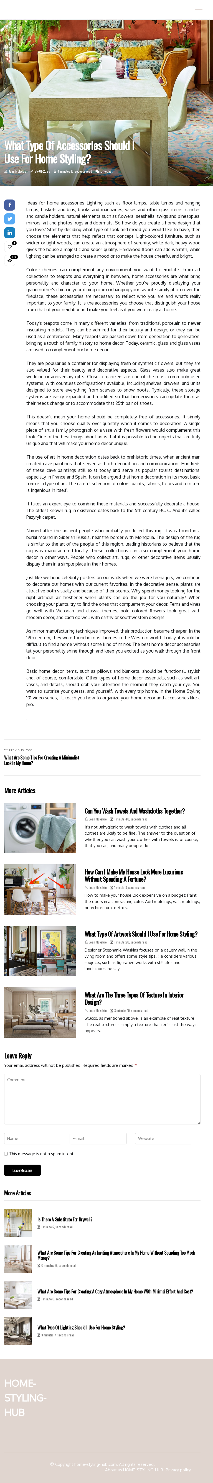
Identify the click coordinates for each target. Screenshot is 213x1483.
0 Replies (107, 171)
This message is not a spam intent (41, 1153)
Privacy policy (178, 1469)
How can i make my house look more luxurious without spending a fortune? (134, 875)
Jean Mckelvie (17, 171)
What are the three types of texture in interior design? (134, 998)
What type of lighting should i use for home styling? (81, 1327)
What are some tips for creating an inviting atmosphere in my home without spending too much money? (116, 1255)
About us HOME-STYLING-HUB (134, 1469)
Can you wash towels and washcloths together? (135, 810)
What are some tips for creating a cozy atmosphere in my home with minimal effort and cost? (115, 1291)
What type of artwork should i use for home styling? (141, 933)
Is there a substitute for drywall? (64, 1219)
